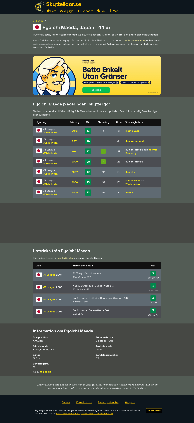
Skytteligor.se (63, 4)
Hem (51, 11)
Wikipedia (45, 371)
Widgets (130, 402)
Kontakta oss (84, 402)
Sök (101, 11)
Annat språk (154, 410)
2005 (75, 192)
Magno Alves (132, 180)
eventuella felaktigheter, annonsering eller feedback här (84, 413)
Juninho (130, 172)
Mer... (114, 11)
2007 (75, 172)
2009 (75, 161)
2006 (75, 182)
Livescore (85, 11)
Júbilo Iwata (50, 132)
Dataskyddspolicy (108, 402)
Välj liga (66, 11)
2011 (74, 141)
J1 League (52, 274)
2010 (74, 151)
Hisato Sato (132, 130)
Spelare (38, 20)
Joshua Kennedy (135, 141)
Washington (132, 183)
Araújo (129, 192)
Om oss (66, 402)
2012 (74, 130)
